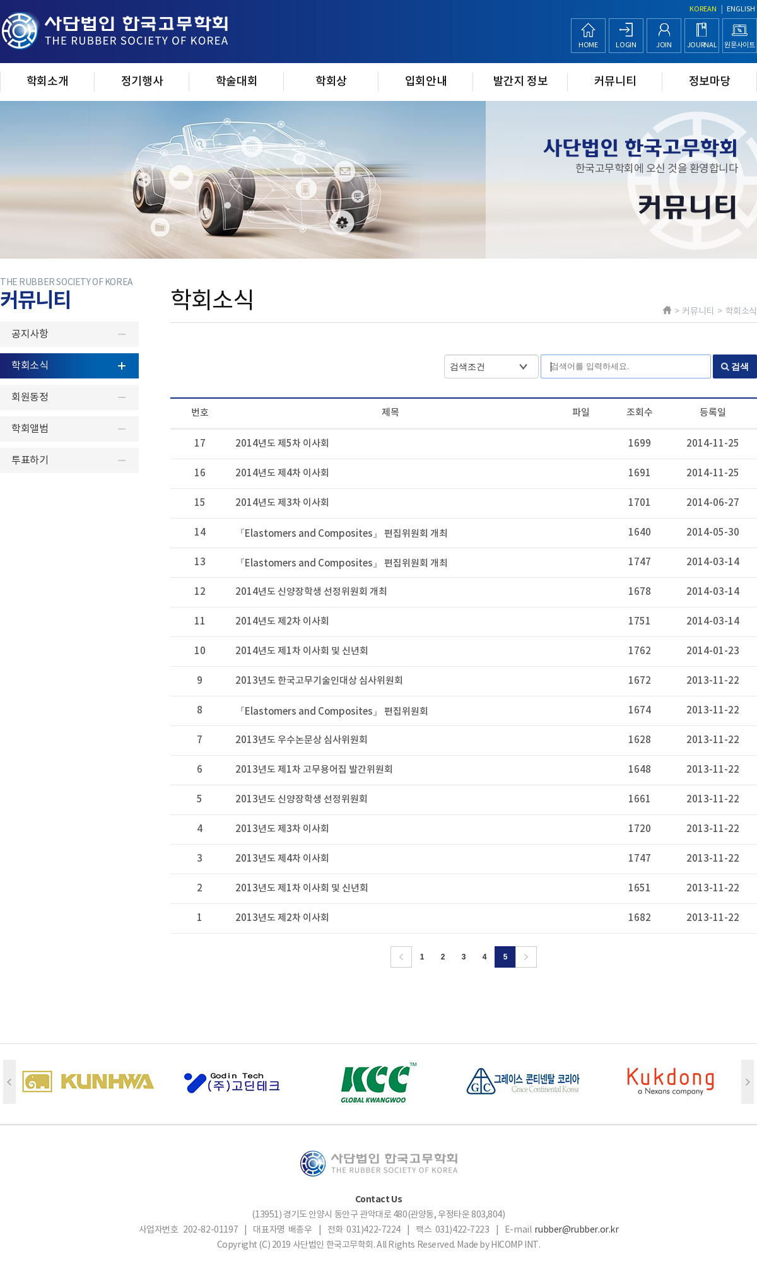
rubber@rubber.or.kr (576, 1230)
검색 (740, 366)
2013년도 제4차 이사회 (282, 858)
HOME (588, 45)
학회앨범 (29, 429)
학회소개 (47, 81)
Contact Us (378, 1199)
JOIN (664, 45)
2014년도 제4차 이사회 (282, 473)
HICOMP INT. (515, 1245)
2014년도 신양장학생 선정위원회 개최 (311, 592)
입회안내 (426, 81)
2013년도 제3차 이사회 (282, 829)
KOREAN (703, 9)
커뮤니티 (615, 81)
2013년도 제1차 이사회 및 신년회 (301, 888)
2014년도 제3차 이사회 (282, 503)
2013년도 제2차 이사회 (282, 918)
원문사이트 (739, 45)
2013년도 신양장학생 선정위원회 (301, 799)
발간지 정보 (520, 81)
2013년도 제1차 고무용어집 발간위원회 (314, 770)
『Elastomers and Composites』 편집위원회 (331, 711)
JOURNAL (702, 45)
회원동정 (29, 397)
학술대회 (237, 81)
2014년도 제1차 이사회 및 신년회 (301, 651)
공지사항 (29, 334)
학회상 (331, 81)
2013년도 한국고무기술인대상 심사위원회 (319, 681)
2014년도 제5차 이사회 (282, 443)
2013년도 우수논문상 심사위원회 (301, 740)
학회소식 (29, 366)
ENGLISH (741, 9)
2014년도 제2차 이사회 (282, 621)
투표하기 (29, 460)
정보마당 (710, 81)
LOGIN (626, 45)
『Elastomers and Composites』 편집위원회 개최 (341, 534)
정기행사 (142, 81)
